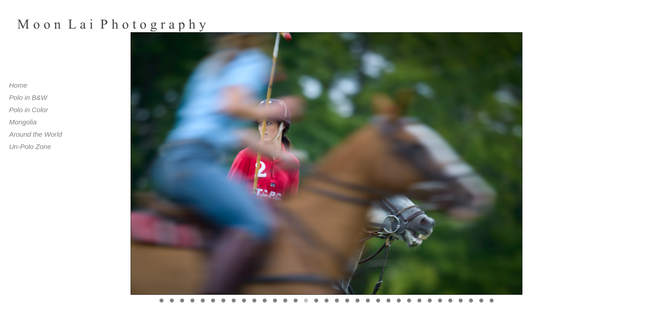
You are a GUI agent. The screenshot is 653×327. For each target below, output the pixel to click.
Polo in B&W (28, 97)
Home (18, 85)
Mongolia (23, 122)
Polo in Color (28, 110)
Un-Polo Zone (30, 146)
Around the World (35, 134)
